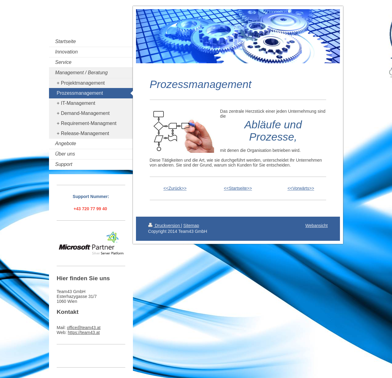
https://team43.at (84, 332)
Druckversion (164, 225)
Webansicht (316, 225)
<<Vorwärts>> (301, 188)
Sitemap (191, 225)
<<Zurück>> (175, 188)
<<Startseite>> (238, 188)
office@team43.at (83, 327)
